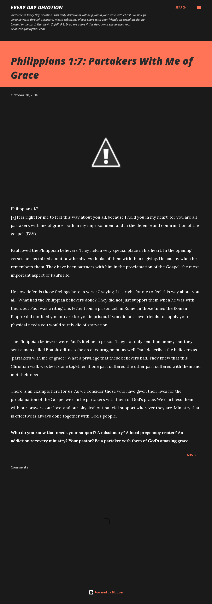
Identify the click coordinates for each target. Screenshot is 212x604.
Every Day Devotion (37, 7)
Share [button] (191, 455)
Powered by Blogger (106, 592)
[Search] (180, 7)
